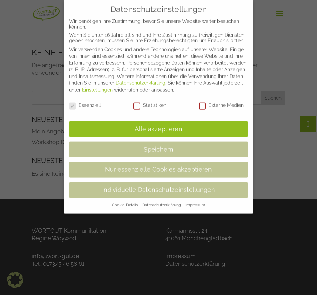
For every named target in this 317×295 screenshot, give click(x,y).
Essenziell (85, 100)
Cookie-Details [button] (125, 200)
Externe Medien (221, 100)
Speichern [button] (158, 144)
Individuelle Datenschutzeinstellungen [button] (158, 184)
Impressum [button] (195, 200)
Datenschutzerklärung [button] (162, 200)
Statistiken (149, 100)
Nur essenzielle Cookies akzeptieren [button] (158, 164)
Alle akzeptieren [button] (158, 123)
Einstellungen (97, 85)
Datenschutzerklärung (140, 78)
